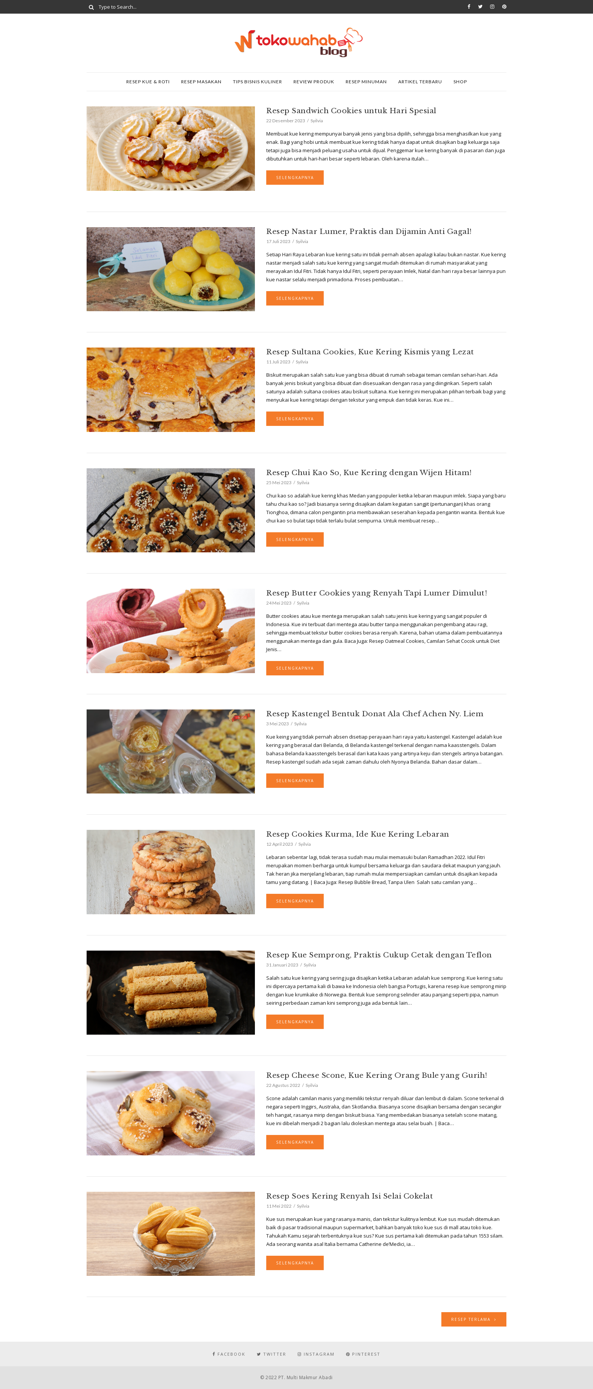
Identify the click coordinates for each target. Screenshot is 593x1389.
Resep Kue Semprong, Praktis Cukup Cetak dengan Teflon (379, 955)
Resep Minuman (366, 81)
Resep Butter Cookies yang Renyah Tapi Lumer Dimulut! (376, 593)
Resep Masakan (201, 81)
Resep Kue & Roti (148, 81)
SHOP (460, 81)
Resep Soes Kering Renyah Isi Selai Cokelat (349, 1196)
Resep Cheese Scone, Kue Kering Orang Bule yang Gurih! (376, 1075)
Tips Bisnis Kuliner (257, 81)
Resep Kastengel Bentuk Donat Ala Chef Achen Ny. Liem (374, 713)
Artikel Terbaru (420, 81)
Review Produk (313, 81)
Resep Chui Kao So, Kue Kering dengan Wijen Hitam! (369, 472)
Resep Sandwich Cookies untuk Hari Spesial (351, 110)
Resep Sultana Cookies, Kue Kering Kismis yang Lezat (370, 352)
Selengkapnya (295, 177)
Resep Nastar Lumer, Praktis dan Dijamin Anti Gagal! (369, 231)
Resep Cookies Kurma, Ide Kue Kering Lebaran (357, 834)
